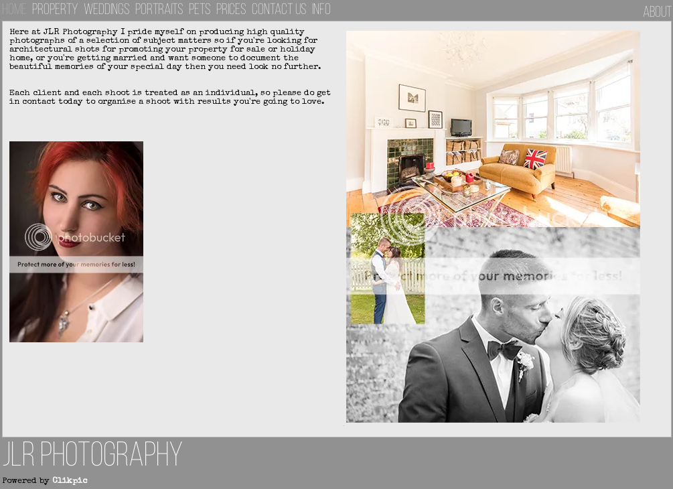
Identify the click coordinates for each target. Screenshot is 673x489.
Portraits (159, 10)
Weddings (107, 10)
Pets (200, 10)
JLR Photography (92, 457)
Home (14, 10)
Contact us (279, 10)
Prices (231, 10)
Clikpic (69, 481)
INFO (321, 10)
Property (55, 10)
